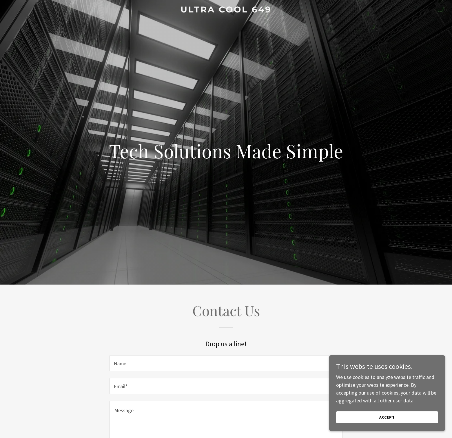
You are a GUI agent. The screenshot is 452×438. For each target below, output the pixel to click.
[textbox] (225, 363)
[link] (226, 10)
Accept (387, 417)
